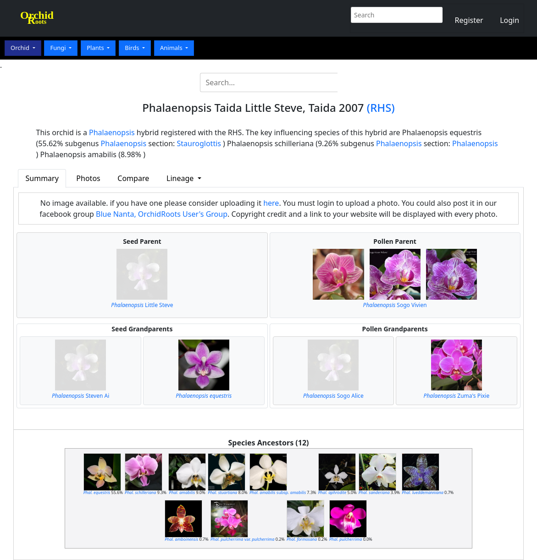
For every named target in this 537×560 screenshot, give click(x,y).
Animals (172, 48)
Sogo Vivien (395, 305)
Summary (42, 178)
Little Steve (142, 305)
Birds (133, 48)
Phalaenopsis (112, 132)
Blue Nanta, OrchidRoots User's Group (161, 214)
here (271, 203)
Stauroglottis (199, 143)
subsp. (277, 492)
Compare (133, 178)
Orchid (21, 48)
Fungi (58, 48)
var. (242, 539)
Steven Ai (80, 396)
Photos (88, 178)
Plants (96, 48)
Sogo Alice (333, 396)
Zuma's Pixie (457, 396)
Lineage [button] (180, 178)
